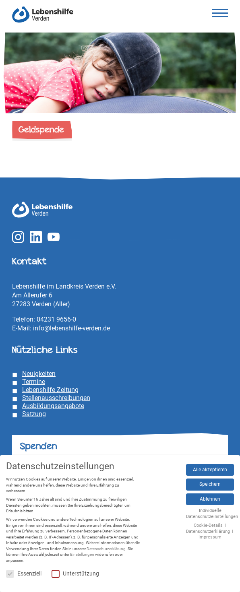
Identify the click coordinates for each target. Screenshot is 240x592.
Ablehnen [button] (210, 499)
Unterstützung (75, 574)
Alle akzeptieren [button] (210, 469)
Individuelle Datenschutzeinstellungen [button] (212, 513)
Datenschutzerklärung (106, 548)
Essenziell (23, 574)
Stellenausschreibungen (56, 398)
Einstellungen (82, 554)
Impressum (210, 537)
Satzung (34, 414)
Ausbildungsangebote (53, 406)
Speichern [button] (210, 484)
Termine (33, 382)
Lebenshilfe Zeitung (50, 390)
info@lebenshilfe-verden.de (71, 328)
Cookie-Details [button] (209, 525)
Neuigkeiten (39, 373)
